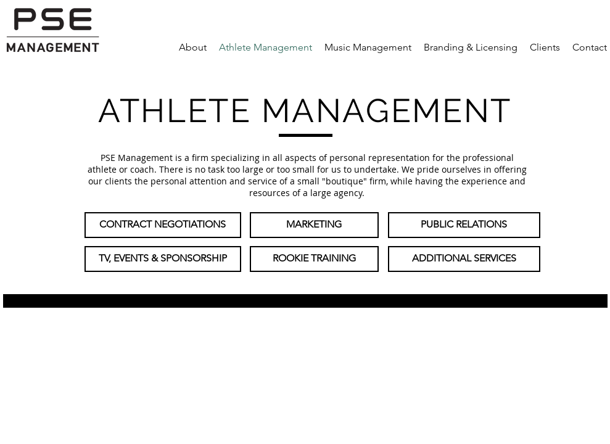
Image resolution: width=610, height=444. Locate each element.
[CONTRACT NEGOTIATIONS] (162, 225)
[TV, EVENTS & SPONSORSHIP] (162, 259)
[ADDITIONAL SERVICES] (464, 259)
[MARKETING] (314, 225)
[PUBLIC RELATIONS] (464, 225)
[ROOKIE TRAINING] (314, 259)
